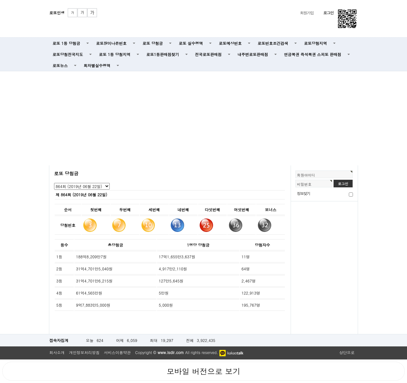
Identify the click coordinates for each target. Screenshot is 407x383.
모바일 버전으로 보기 (203, 371)
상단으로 (347, 352)
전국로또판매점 (208, 54)
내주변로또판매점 (253, 54)
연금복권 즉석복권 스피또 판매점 (312, 54)
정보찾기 (303, 193)
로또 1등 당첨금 (66, 43)
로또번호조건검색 (273, 43)
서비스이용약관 (117, 352)
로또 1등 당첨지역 (114, 54)
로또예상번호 (230, 43)
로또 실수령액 (191, 43)
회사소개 (57, 352)
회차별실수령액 (97, 65)
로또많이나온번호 (111, 43)
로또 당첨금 (152, 43)
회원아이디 (306, 175)
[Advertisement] (203, 117)
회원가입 (307, 12)
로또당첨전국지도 (67, 54)
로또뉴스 (60, 65)
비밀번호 (304, 184)
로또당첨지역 (315, 43)
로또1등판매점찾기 (162, 54)
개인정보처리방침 (84, 352)
